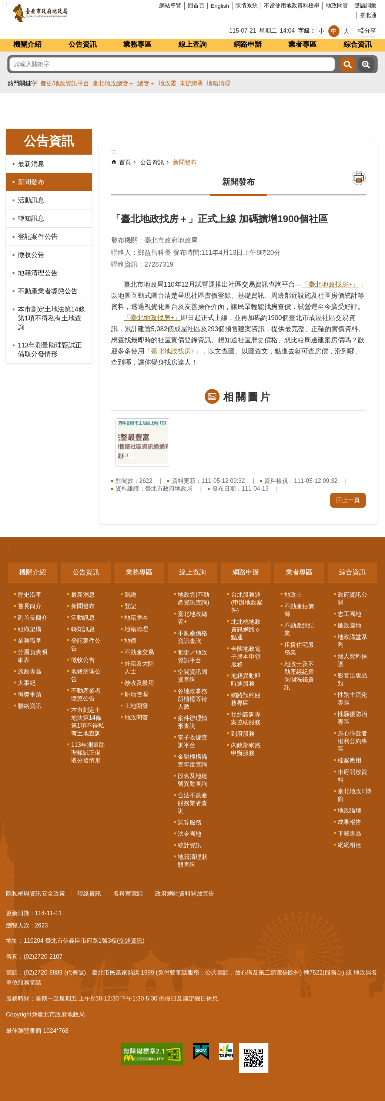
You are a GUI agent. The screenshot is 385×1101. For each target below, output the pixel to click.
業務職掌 (29, 640)
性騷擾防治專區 (352, 718)
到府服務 (243, 734)
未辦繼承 (191, 83)
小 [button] (321, 31)
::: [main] (113, 151)
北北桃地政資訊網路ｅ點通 (246, 629)
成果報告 (349, 822)
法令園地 (189, 834)
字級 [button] (304, 30)
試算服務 (189, 822)
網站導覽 (170, 5)
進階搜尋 (366, 64)
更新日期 (18, 913)
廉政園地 (349, 625)
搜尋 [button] (347, 64)
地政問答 (337, 5)
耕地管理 (136, 694)
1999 (147, 972)
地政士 (293, 594)
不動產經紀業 (299, 629)
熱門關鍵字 (22, 83)
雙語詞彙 (365, 5)
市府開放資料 (352, 776)
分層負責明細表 (32, 656)
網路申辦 (248, 44)
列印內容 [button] (359, 178)
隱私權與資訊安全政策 (35, 893)
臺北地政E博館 (354, 795)
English (220, 6)
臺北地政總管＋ (113, 83)
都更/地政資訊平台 (64, 83)
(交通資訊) (131, 940)
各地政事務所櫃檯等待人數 (192, 699)
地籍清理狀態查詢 (192, 861)
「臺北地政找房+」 (330, 284)
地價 (130, 640)
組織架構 (29, 629)
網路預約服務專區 (246, 699)
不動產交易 (139, 652)
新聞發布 (31, 182)
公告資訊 (82, 44)
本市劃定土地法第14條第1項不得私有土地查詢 (51, 318)
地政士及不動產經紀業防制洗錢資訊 (299, 675)
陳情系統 (246, 5)
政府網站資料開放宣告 (184, 893)
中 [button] (334, 31)
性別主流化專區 (352, 699)
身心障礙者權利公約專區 (352, 741)
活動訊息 (31, 200)
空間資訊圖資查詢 (192, 676)
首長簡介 (29, 606)
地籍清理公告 (38, 273)
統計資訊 (189, 845)
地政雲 (167, 83)
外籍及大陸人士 (139, 667)
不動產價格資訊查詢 (192, 637)
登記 (130, 606)
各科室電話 (128, 893)
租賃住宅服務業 (299, 649)
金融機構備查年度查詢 (192, 761)
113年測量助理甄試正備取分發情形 (50, 350)
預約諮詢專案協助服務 (246, 718)
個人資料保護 (352, 660)
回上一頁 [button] (348, 500)
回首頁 (196, 5)
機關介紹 (27, 44)
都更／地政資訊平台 (192, 656)
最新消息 (31, 164)
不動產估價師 (299, 610)
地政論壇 (349, 810)
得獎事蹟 (29, 694)
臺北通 (368, 15)
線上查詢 (192, 44)
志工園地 (349, 614)
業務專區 (137, 44)
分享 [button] (370, 30)
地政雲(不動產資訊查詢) (193, 598)
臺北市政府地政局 (68, 13)
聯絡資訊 (29, 706)
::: (8, 548)
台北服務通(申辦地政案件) (246, 602)
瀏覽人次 (18, 925)
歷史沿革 (29, 594)
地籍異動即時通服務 (246, 680)
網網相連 (349, 845)
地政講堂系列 (352, 641)
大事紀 (27, 683)
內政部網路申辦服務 (246, 749)
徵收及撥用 (139, 683)
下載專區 (349, 833)
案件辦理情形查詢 (192, 722)
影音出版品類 (352, 679)
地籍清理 (218, 83)
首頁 (125, 162)
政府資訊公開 (352, 598)
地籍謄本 (136, 617)
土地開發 (136, 706)
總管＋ (146, 83)
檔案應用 (349, 760)
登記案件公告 (38, 236)
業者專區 (302, 44)
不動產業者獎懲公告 (48, 291)
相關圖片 (247, 397)
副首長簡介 (32, 617)
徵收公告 (31, 254)
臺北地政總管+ (192, 618)
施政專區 (29, 671)
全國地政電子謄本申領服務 (246, 656)
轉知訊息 (31, 218)
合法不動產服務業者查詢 (192, 803)
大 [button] (346, 31)
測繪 (130, 594)
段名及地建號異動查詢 (192, 780)
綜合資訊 (358, 44)
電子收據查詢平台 (192, 741)
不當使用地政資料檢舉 (291, 5)
